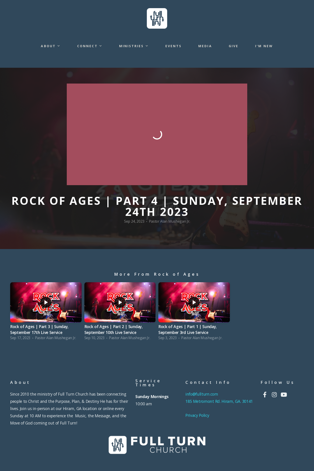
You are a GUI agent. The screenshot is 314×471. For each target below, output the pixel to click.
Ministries (134, 46)
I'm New (264, 46)
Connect (89, 46)
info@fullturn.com (202, 394)
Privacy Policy (197, 415)
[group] (46, 312)
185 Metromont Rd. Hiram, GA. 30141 (219, 401)
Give (233, 46)
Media (205, 46)
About (50, 46)
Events (173, 46)
